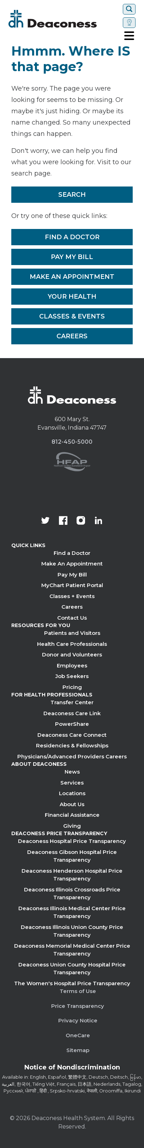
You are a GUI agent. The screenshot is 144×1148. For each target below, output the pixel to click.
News (72, 771)
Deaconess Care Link (72, 713)
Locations (72, 793)
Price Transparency (77, 1006)
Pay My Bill (72, 257)
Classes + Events (72, 596)
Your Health (72, 296)
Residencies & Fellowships (72, 745)
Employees (72, 665)
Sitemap (77, 1050)
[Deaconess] (64, 19)
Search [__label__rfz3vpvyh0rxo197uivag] (72, 195)
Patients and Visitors (72, 633)
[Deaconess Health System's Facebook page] (63, 521)
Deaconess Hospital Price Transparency (72, 841)
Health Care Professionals (72, 644)
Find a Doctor (72, 237)
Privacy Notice (77, 1020)
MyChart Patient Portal (72, 585)
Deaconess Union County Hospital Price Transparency (72, 968)
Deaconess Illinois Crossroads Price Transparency (72, 893)
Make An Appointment (72, 277)
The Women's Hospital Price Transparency (72, 983)
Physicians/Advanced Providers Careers (72, 756)
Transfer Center (72, 702)
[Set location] (129, 22)
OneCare (78, 1035)
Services (72, 782)
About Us (72, 804)
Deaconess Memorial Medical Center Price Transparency (72, 949)
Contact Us (72, 617)
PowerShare (72, 724)
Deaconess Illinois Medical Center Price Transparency (72, 912)
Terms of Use (78, 991)
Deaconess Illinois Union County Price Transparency (72, 931)
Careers (72, 336)
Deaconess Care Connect (72, 734)
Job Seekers (72, 676)
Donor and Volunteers (72, 654)
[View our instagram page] (81, 521)
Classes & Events (72, 316)
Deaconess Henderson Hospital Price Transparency (72, 874)
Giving (72, 825)
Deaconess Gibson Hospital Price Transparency (72, 856)
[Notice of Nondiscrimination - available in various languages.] (72, 1069)
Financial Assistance (72, 814)
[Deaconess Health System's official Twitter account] (46, 521)
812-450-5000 (72, 441)
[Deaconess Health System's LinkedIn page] (98, 521)
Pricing (72, 687)
